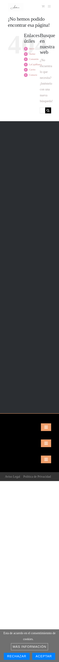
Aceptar (44, 656)
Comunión (34, 59)
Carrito (32, 69)
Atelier (32, 54)
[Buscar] (48, 110)
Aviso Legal (12, 476)
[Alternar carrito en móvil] (43, 6)
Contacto (33, 75)
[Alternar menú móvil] (49, 6)
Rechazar (16, 656)
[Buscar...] (42, 110)
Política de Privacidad (37, 476)
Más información (29, 646)
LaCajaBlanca (35, 64)
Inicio (31, 49)
